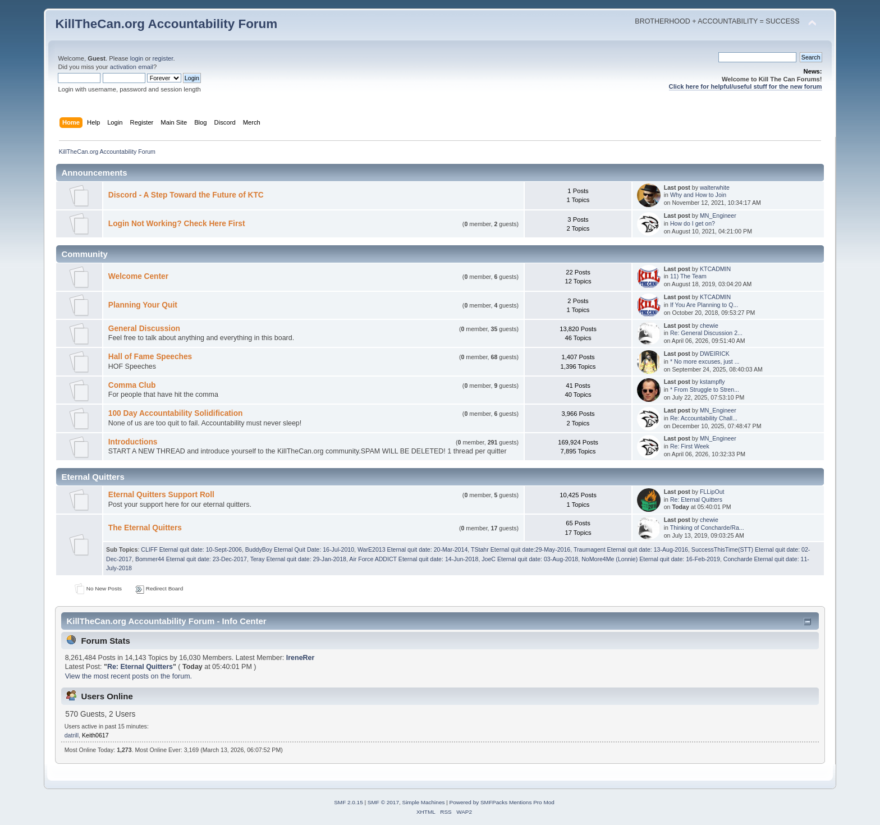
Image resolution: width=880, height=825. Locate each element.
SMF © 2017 (383, 802)
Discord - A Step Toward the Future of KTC (186, 195)
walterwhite (715, 187)
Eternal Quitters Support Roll (161, 495)
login (137, 58)
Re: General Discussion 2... (706, 332)
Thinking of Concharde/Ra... (707, 527)
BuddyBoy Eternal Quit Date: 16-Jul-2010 (299, 549)
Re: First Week (689, 446)
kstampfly (712, 381)
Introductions (133, 442)
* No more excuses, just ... (705, 361)
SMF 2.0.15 (348, 802)
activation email (131, 66)
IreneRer (300, 658)
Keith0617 (95, 735)
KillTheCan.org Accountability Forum (166, 24)
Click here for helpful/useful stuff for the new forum (745, 86)
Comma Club (132, 385)
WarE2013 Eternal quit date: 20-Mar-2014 (412, 549)
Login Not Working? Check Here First (176, 223)
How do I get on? (692, 223)
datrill (72, 735)
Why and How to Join (698, 194)
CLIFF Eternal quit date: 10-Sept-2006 (191, 549)
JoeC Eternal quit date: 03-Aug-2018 (530, 559)
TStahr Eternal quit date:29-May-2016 (520, 549)
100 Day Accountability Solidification (175, 413)
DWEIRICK (715, 353)
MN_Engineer (718, 215)
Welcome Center (138, 276)
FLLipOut (712, 491)
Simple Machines (423, 802)
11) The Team (688, 276)
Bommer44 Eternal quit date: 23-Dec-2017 (191, 559)
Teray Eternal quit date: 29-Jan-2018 (298, 559)
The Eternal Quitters (145, 528)
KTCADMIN (715, 268)
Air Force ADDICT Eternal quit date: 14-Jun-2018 (413, 559)
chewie (709, 325)
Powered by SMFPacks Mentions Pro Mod (502, 802)
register (163, 58)
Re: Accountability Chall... (703, 418)
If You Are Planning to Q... (704, 304)
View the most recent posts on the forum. (128, 676)
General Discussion (144, 328)
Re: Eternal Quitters (696, 499)
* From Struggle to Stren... (704, 389)
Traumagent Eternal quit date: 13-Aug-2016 (631, 549)
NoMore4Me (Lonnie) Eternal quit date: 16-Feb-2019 (650, 559)
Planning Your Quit (142, 305)
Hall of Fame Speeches (150, 356)
